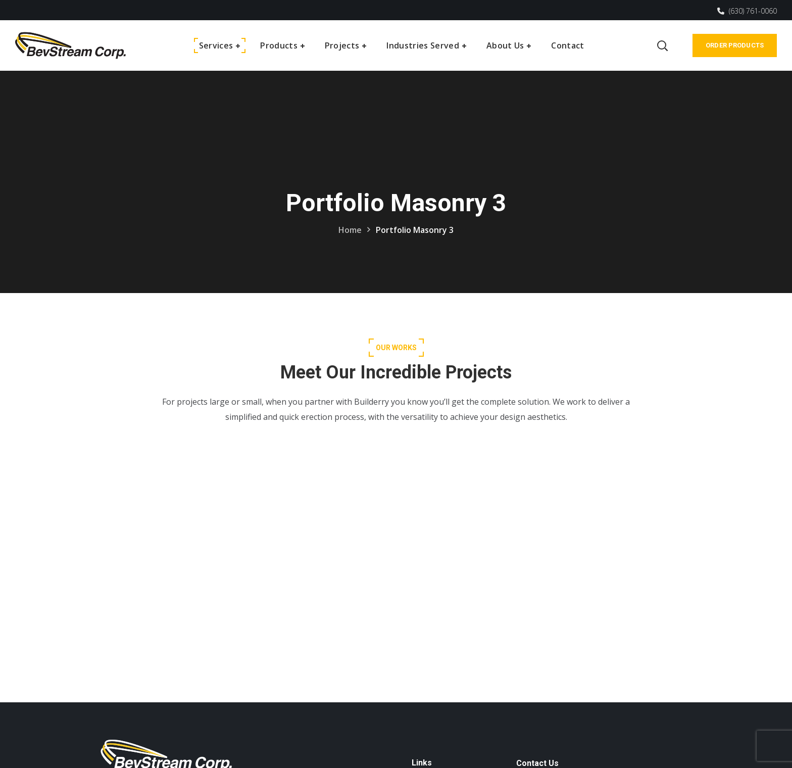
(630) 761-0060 (747, 11)
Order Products (735, 45)
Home (350, 229)
